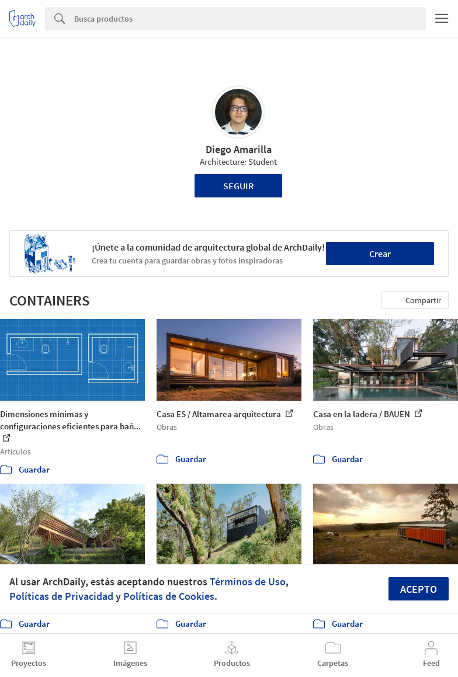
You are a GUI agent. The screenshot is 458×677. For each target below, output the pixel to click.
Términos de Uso (248, 581)
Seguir (238, 186)
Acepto (418, 589)
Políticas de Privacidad (61, 596)
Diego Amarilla (239, 149)
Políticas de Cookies (168, 596)
